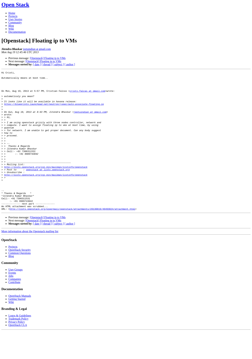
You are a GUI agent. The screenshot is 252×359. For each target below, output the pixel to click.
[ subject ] (58, 64)
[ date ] (37, 64)
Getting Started (16, 326)
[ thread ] (47, 64)
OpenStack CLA (17, 352)
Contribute (14, 309)
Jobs (10, 303)
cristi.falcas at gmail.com (87, 95)
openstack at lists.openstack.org (48, 189)
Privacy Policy (16, 349)
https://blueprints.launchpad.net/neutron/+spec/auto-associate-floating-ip (54, 110)
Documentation (17, 31)
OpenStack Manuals (19, 323)
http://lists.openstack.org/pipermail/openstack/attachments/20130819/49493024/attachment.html (72, 236)
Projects (13, 16)
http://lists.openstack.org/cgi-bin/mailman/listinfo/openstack (46, 186)
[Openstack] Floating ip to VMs (48, 58)
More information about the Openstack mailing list (29, 259)
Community (15, 22)
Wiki (11, 28)
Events (12, 300)
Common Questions (19, 280)
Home (11, 13)
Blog (11, 25)
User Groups (15, 297)
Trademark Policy (18, 346)
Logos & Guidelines (19, 343)
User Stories (15, 19)
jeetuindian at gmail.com (37, 49)
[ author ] (70, 64)
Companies (14, 306)
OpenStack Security (19, 277)
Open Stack (15, 4)
